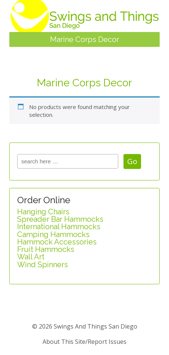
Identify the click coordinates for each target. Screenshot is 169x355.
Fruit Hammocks (45, 249)
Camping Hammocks (53, 234)
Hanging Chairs (43, 211)
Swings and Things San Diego (94, 326)
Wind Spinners (42, 264)
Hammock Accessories (57, 241)
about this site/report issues (84, 342)
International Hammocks (58, 226)
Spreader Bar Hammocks (60, 219)
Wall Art (30, 256)
